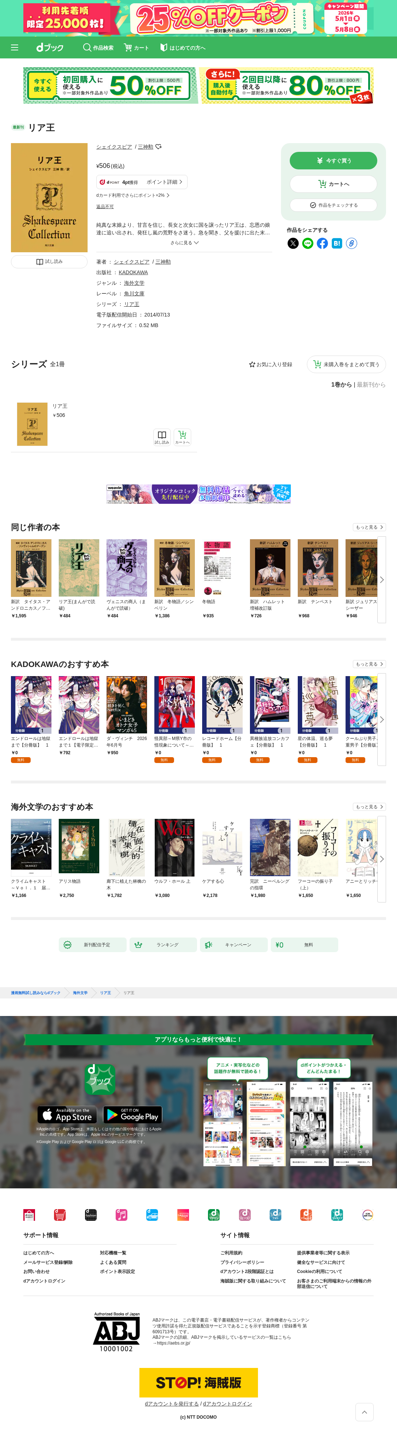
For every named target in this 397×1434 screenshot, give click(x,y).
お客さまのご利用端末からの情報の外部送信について (334, 1283)
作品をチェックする (338, 205)
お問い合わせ (36, 1271)
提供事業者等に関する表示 (323, 1252)
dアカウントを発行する (172, 1404)
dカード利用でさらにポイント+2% (130, 195)
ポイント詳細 (162, 182)
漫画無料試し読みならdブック (36, 993)
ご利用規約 (231, 1252)
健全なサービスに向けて (321, 1262)
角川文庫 (134, 293)
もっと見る (367, 527)
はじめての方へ (38, 1252)
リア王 (60, 406)
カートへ (339, 184)
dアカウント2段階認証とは (247, 1271)
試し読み (54, 261)
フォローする (158, 146)
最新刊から (371, 385)
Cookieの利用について (319, 1271)
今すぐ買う (339, 161)
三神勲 (145, 147)
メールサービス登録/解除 (48, 1262)
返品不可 (105, 206)
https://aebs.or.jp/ (173, 1343)
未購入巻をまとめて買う (352, 364)
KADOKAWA (133, 272)
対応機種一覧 (113, 1252)
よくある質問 (113, 1262)
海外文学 (134, 283)
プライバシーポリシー (242, 1262)
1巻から (341, 385)
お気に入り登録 (274, 364)
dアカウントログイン (44, 1281)
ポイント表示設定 (117, 1271)
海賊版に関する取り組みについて (253, 1281)
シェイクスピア (114, 147)
